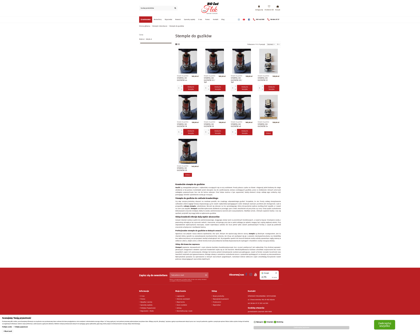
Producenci (217, 302)
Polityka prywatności (21, 327)
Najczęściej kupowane (221, 299)
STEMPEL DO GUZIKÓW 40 (236, 125)
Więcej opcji (8, 331)
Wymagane (259, 322)
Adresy (179, 308)
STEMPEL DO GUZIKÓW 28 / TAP (236, 80)
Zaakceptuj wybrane (301, 328)
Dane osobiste (182, 305)
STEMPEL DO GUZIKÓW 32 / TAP (209, 80)
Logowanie (180, 296)
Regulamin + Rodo (147, 311)
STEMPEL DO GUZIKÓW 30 (182, 169)
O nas (142, 296)
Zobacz (268, 133)
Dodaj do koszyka (191, 88)
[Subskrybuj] (206, 275)
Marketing (280, 322)
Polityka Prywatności (148, 308)
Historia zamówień (183, 299)
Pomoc (142, 299)
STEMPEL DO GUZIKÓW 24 (263, 125)
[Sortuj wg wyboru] (271, 44)
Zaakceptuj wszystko (384, 325)
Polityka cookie (7, 327)
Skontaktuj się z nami (184, 311)
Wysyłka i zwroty (146, 302)
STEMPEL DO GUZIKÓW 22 (263, 79)
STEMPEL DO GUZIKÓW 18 (182, 125)
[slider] (139, 43)
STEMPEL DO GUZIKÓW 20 (209, 125)
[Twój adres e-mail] (187, 275)
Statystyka (269, 322)
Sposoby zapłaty (146, 305)
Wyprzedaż (217, 305)
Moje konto (181, 302)
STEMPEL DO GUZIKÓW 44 (182, 79)
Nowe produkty (218, 296)
